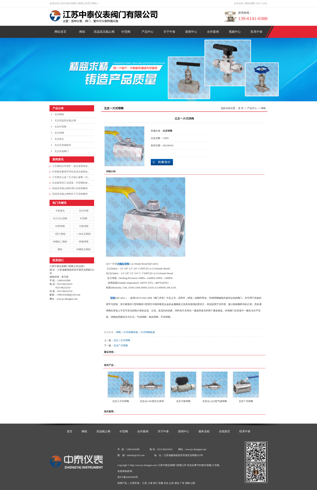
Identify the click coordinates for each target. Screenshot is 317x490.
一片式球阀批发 (146, 332)
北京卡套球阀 (183, 401)
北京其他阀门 (61, 151)
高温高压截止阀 (104, 31)
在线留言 (224, 431)
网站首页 (60, 31)
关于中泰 (169, 31)
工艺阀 (215, 465)
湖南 (187, 483)
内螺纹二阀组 (60, 241)
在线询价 (162, 162)
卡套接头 (60, 210)
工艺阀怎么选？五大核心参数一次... (71, 177)
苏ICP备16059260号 (127, 477)
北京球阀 (59, 132)
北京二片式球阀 (122, 340)
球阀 (263, 108)
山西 (192, 483)
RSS (258, 3)
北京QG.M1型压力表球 (152, 401)
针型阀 (125, 31)
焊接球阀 (83, 241)
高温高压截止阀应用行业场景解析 (70, 188)
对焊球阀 (60, 226)
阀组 (82, 31)
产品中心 (148, 31)
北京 (166, 483)
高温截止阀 (103, 431)
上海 (150, 483)
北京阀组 (59, 114)
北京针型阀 (60, 126)
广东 (182, 483)
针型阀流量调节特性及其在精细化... (71, 171)
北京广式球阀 (121, 345)
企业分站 (238, 3)
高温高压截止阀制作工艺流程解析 (70, 193)
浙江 (155, 483)
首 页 (240, 108)
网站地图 (250, 3)
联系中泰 (257, 31)
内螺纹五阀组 (83, 249)
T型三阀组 (60, 234)
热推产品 (122, 483)
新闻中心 (191, 31)
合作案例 (213, 31)
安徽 (160, 483)
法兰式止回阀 (60, 218)
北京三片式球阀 (120, 401)
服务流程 (204, 431)
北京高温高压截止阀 (65, 120)
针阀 (201, 465)
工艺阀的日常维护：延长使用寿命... (71, 166)
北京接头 (59, 139)
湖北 (176, 483)
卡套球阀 (83, 226)
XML (264, 3)
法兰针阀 (83, 210)
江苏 (144, 483)
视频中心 (235, 31)
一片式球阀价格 (129, 332)
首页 (69, 431)
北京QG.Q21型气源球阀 (214, 401)
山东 (171, 483)
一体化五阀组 (83, 234)
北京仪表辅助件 (62, 145)
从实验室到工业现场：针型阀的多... (71, 182)
